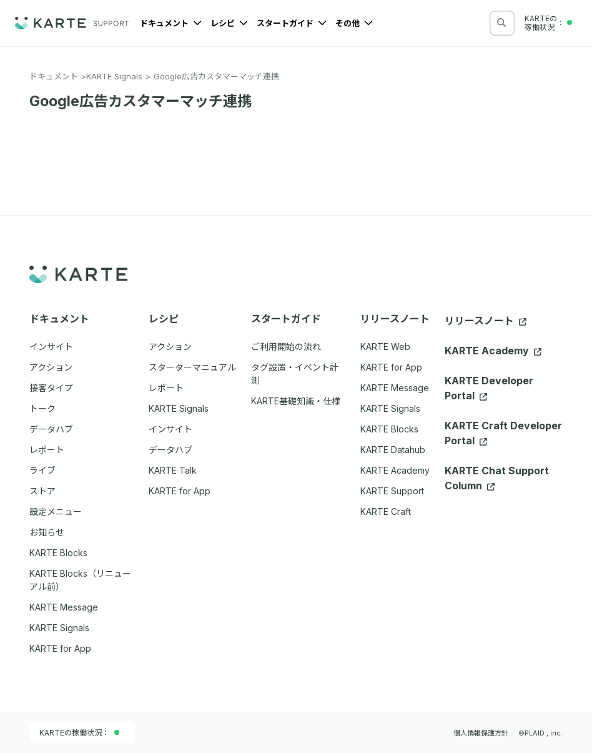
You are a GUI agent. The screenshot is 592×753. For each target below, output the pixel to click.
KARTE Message (394, 387)
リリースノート (485, 320)
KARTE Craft (385, 511)
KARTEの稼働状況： (79, 732)
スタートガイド (292, 23)
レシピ (229, 23)
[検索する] (501, 22)
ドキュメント (171, 23)
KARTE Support (392, 491)
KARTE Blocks (389, 429)
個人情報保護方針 (480, 733)
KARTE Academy (395, 470)
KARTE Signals (114, 76)
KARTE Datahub (392, 449)
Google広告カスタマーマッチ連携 (216, 76)
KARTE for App (391, 367)
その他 (354, 23)
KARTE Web (385, 346)
